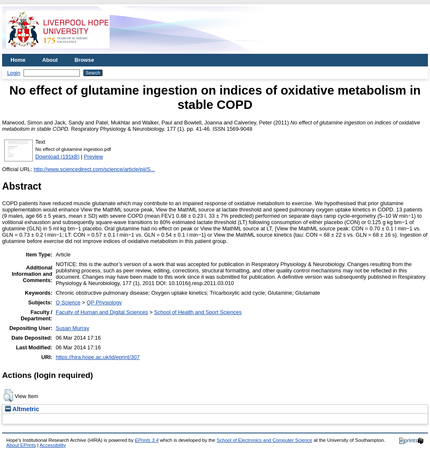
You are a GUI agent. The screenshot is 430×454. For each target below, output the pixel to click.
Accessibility (52, 445)
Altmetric (22, 409)
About (50, 60)
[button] (8, 395)
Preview (93, 156)
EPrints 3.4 (146, 440)
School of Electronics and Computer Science (264, 440)
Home (18, 60)
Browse (84, 60)
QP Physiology (104, 302)
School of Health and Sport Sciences (197, 312)
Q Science (68, 302)
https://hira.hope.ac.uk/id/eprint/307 (98, 357)
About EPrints (21, 445)
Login (13, 73)
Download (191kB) (57, 156)
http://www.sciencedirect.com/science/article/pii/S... (94, 169)
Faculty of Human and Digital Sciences (102, 312)
